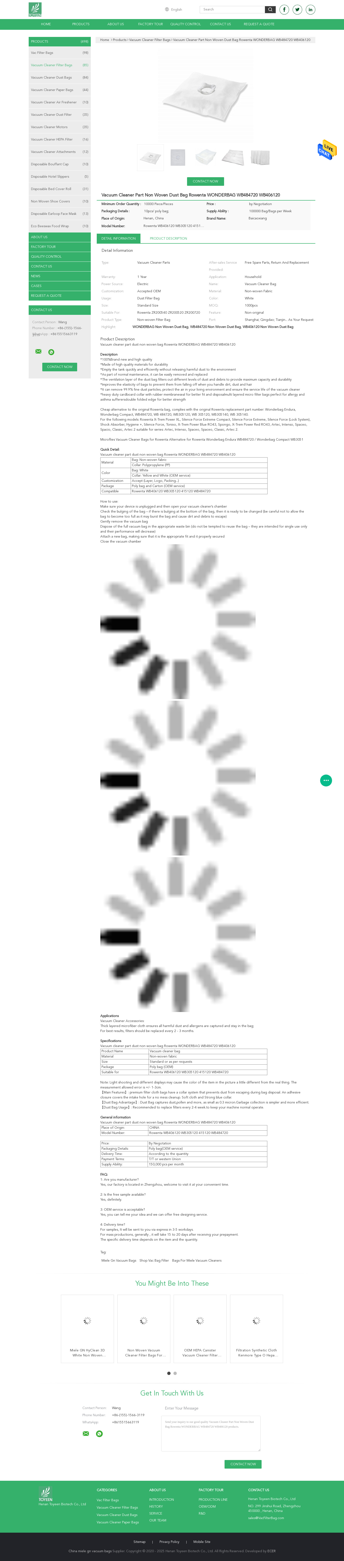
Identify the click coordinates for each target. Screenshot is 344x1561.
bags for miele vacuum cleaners (196, 1260)
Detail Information (119, 238)
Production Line (213, 1499)
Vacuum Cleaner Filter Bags (59, 65)
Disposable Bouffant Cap (59, 164)
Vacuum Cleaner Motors (59, 127)
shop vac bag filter (154, 1260)
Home (46, 24)
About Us (116, 24)
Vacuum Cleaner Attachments (59, 152)
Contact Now (205, 181)
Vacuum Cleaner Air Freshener (59, 102)
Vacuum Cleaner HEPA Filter (59, 139)
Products (81, 24)
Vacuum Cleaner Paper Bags (59, 90)
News (35, 276)
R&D (202, 1513)
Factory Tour (150, 24)
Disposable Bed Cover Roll (59, 189)
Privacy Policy (169, 1542)
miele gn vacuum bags (119, 1260)
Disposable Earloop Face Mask (59, 213)
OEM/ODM (207, 1506)
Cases (36, 286)
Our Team (157, 1520)
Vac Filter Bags (59, 52)
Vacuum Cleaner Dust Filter (59, 114)
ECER (272, 1551)
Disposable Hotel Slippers (59, 176)
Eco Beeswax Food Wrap (59, 226)
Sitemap (139, 1542)
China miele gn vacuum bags (90, 1551)
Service (155, 1513)
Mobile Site (202, 1542)
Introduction (161, 1499)
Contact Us (220, 24)
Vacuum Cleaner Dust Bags (59, 77)
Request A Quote (259, 24)
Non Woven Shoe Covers (59, 201)
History (156, 1506)
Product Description (168, 238)
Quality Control (185, 24)
